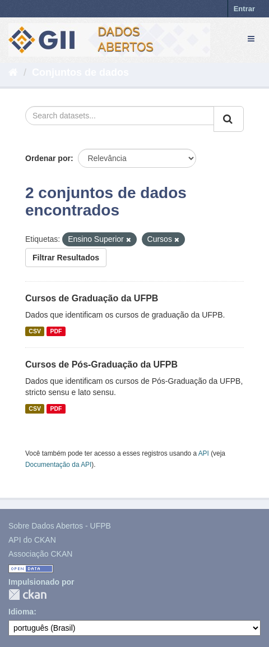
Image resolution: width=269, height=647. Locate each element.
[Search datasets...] (119, 115)
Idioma (21, 611)
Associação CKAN (40, 553)
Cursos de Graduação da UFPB (91, 298)
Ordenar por (48, 158)
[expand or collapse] (251, 38)
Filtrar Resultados (66, 257)
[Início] (13, 72)
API (203, 453)
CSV (35, 331)
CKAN (27, 594)
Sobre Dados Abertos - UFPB (59, 525)
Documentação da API (58, 465)
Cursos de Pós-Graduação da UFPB (101, 364)
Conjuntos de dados (80, 72)
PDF (56, 331)
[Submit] (229, 119)
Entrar (244, 8)
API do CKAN (32, 539)
